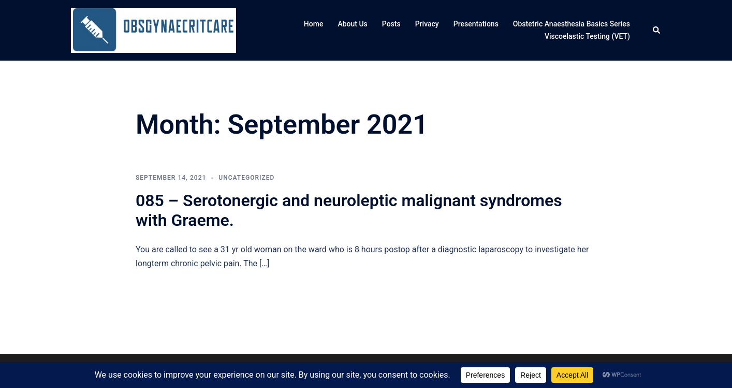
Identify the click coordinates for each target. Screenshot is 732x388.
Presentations (476, 24)
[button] (657, 30)
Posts (391, 24)
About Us (352, 24)
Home (314, 24)
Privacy (427, 24)
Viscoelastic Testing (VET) (587, 36)
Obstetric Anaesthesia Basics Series (571, 24)
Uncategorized (246, 177)
